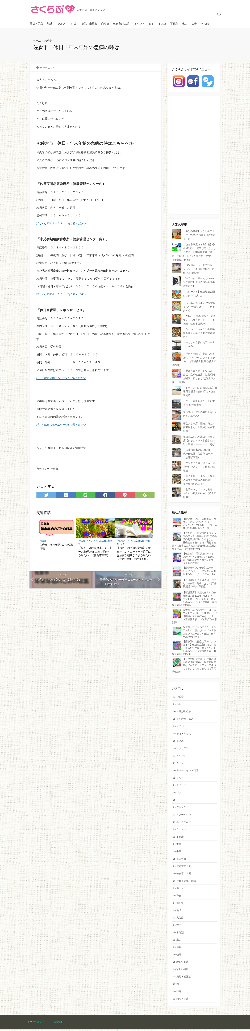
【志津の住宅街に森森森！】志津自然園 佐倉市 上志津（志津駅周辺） (200, 447)
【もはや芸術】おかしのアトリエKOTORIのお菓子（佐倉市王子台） (200, 234)
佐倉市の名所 (121, 23)
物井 (179, 954)
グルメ (61, 23)
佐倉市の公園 (184, 863)
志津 (179, 924)
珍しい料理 (183, 969)
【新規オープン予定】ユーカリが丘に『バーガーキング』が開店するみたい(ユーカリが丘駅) (199, 563)
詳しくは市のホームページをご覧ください (62, 223)
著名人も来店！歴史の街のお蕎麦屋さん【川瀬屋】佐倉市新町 (200, 422)
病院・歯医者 (89, 23)
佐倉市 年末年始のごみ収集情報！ (57, 547)
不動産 (174, 23)
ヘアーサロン (184, 810)
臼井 (125, 544)
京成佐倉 (102, 541)
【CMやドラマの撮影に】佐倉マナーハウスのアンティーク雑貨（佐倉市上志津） (200, 317)
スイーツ (182, 780)
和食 (179, 893)
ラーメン (182, 825)
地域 (49, 23)
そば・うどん (184, 727)
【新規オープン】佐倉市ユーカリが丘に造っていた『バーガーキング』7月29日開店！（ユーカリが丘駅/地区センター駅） (200, 516)
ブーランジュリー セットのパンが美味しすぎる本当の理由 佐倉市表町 (200, 280)
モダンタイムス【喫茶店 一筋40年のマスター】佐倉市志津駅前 (200, 460)
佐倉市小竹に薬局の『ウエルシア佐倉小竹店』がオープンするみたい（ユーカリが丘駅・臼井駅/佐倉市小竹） (199, 624)
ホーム (37, 40)
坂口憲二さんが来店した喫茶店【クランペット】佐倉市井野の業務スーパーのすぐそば (200, 435)
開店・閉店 (36, 23)
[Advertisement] (194, 155)
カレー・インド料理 (188, 765)
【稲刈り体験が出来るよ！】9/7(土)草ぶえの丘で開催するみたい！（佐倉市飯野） (95, 552)
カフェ (180, 757)
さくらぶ (42, 1023)
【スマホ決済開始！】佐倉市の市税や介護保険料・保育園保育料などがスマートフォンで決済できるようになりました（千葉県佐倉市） (194, 657)
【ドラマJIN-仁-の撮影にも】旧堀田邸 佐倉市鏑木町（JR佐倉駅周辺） (199, 386)
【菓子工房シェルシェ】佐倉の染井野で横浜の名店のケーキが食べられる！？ (200, 473)
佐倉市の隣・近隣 (187, 878)
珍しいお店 (183, 962)
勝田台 (180, 886)
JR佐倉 (81, 541)
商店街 (105, 23)
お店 (73, 23)
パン (179, 787)
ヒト (151, 23)
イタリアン (183, 742)
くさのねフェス (186, 712)
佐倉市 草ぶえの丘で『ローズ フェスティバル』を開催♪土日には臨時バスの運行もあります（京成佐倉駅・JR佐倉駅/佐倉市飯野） (194, 609)
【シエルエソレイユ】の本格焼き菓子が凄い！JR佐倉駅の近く (200, 330)
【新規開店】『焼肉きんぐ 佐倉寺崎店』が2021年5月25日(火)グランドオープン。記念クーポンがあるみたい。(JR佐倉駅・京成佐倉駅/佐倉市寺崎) (194, 591)
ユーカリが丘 (184, 818)
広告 (194, 23)
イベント (139, 23)
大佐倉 (180, 916)
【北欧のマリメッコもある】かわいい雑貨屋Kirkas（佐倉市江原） (200, 486)
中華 (179, 840)
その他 (205, 23)
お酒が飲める (184, 704)
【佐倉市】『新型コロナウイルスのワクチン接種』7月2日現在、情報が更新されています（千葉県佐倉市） (199, 550)
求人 (184, 23)
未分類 (49, 40)
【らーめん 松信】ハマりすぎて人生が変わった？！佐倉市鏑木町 (200, 304)
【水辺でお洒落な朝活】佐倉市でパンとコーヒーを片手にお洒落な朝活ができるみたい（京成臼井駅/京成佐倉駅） (134, 554)
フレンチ (182, 802)
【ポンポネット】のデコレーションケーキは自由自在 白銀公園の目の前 (200, 267)
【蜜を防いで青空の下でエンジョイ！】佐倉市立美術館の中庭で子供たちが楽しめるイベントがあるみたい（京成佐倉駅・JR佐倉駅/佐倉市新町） (194, 640)
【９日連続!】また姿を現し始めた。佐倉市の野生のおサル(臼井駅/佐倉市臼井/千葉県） (199, 575)
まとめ (162, 23)
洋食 (179, 947)
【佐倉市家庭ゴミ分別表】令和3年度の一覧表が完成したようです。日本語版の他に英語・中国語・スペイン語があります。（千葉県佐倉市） (194, 251)
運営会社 (59, 1023)
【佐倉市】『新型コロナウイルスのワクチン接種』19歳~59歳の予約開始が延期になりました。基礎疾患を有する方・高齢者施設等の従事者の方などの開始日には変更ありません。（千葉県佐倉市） (194, 533)
